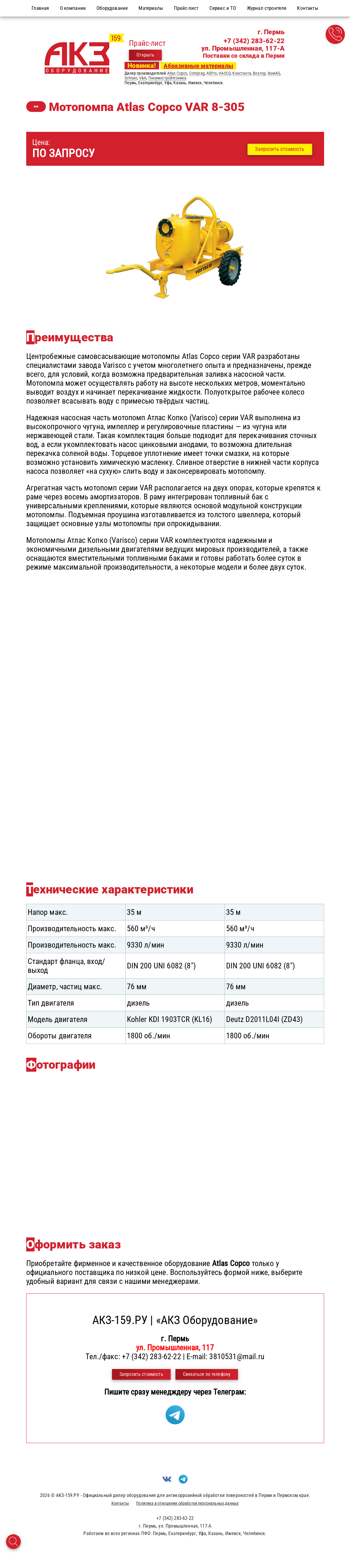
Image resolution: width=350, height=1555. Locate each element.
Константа (241, 73)
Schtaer (131, 78)
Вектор (259, 73)
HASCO (225, 73)
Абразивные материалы (198, 65)
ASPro (211, 73)
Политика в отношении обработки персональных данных (187, 1503)
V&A (142, 78)
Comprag (197, 73)
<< (36, 106)
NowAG (274, 73)
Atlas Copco (177, 73)
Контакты (120, 1503)
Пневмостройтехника (167, 78)
